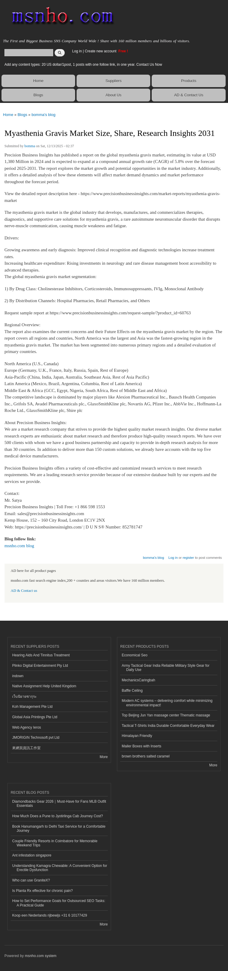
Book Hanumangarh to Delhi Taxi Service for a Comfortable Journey (58, 828)
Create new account (101, 51)
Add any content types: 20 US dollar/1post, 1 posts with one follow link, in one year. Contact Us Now (83, 64)
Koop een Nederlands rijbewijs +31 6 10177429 (49, 915)
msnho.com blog (19, 545)
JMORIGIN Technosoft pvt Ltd (35, 737)
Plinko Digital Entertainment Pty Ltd (40, 665)
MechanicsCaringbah (138, 680)
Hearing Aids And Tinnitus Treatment (41, 655)
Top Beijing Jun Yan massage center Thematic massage (166, 715)
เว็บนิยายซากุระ (24, 696)
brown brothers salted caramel (146, 756)
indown (17, 676)
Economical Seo (135, 655)
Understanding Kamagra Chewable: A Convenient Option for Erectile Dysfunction (59, 868)
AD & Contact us (24, 591)
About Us (113, 95)
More (104, 757)
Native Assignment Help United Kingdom (44, 686)
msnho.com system (40, 956)
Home (38, 81)
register (188, 557)
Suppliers (113, 81)
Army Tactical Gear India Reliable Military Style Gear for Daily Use (166, 667)
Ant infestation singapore (31, 855)
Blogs (38, 95)
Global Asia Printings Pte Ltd (34, 717)
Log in (77, 51)
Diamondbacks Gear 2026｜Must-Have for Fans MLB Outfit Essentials (59, 803)
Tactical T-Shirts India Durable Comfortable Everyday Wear (168, 726)
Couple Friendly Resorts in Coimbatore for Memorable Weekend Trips (54, 843)
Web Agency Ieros (26, 727)
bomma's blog (43, 114)
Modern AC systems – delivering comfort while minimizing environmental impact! (167, 703)
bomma (29, 146)
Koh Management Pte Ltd (32, 707)
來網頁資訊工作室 (26, 748)
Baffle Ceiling (132, 690)
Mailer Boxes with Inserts (141, 746)
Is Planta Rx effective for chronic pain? (42, 891)
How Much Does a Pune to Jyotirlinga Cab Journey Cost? (57, 816)
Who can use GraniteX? (31, 880)
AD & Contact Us (188, 95)
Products (188, 81)
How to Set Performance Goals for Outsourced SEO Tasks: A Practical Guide (58, 903)
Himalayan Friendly (137, 736)
